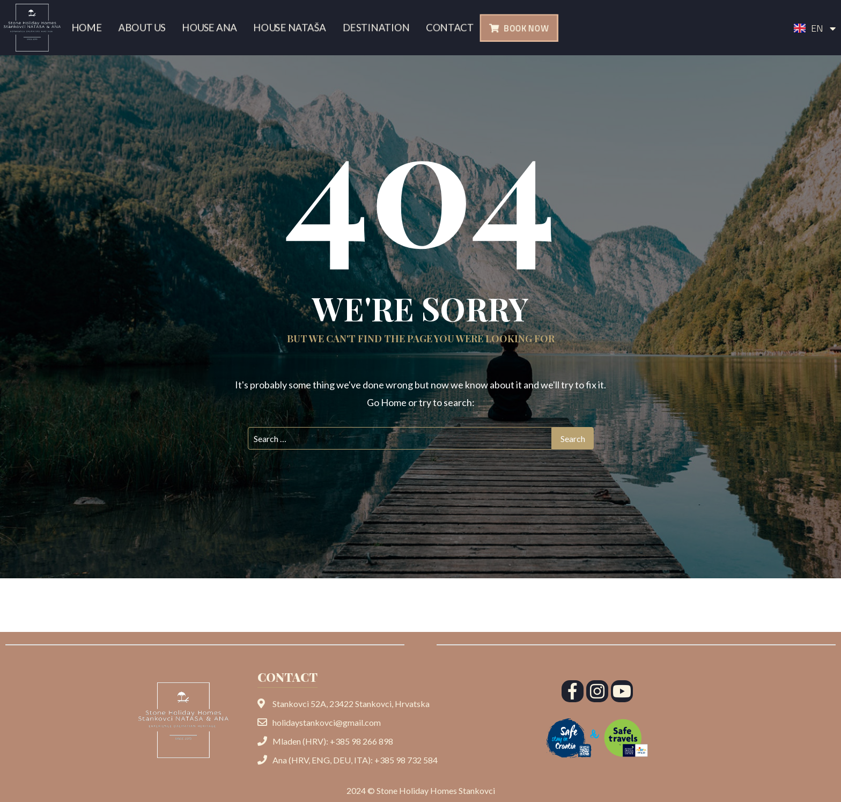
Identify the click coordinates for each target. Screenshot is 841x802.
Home (83, 27)
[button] (518, 28)
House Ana (208, 27)
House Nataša (290, 27)
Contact (453, 27)
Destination (378, 27)
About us (139, 27)
